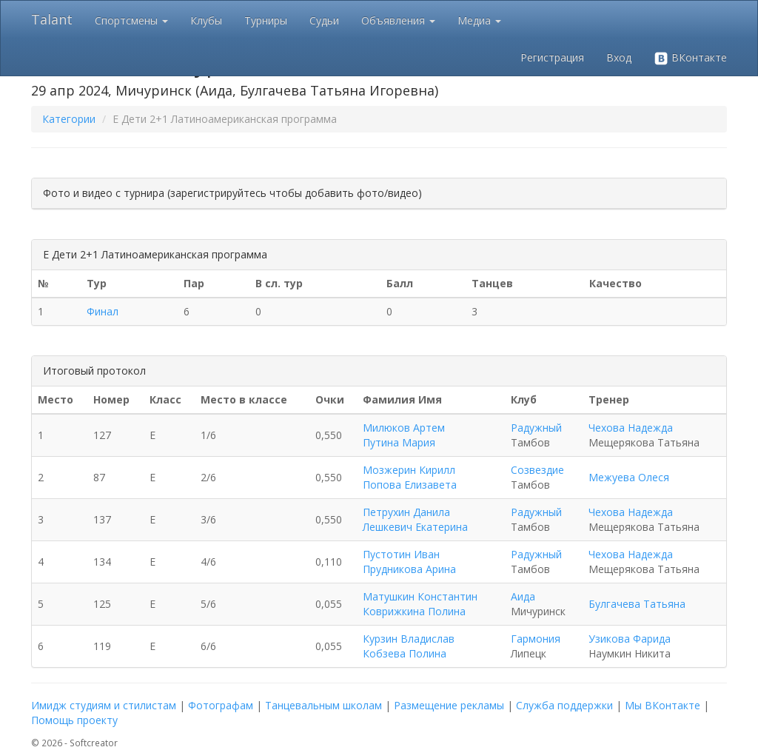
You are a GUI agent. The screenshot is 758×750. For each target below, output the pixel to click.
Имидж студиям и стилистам (103, 705)
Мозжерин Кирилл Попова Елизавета (410, 477)
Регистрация (552, 57)
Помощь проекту (74, 720)
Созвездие (537, 470)
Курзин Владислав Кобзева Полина (409, 646)
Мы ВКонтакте (662, 705)
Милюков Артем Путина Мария (404, 435)
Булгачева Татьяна (636, 604)
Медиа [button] (479, 20)
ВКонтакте (690, 58)
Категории (68, 119)
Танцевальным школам (323, 705)
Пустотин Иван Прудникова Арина (409, 561)
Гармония (535, 639)
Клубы (206, 20)
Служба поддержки (564, 705)
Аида (523, 596)
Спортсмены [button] (131, 20)
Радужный (536, 428)
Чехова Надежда (630, 428)
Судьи (324, 20)
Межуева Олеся (628, 477)
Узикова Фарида (629, 639)
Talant (52, 19)
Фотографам (220, 705)
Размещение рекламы (449, 705)
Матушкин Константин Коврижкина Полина (420, 603)
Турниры (265, 20)
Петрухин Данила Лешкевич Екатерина (415, 519)
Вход (618, 57)
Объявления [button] (398, 20)
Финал (102, 311)
